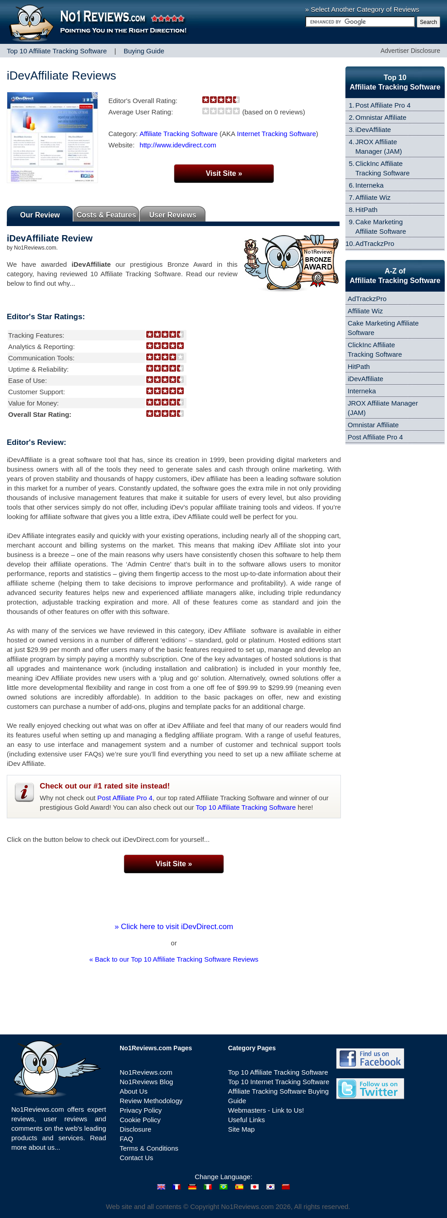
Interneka (369, 185)
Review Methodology (151, 1101)
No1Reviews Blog (146, 1082)
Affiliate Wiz (373, 197)
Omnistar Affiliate (380, 117)
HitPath (366, 209)
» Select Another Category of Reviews (362, 9)
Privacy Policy (141, 1110)
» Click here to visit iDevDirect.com (174, 926)
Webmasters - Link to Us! (266, 1110)
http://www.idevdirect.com (178, 145)
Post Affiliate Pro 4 (125, 798)
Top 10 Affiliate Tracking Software (246, 807)
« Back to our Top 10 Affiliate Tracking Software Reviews (174, 959)
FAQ (126, 1138)
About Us (134, 1091)
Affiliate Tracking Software (179, 133)
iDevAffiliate (373, 129)
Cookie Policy (140, 1120)
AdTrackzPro (374, 243)
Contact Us (136, 1157)
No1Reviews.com (146, 1072)
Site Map (241, 1129)
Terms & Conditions (149, 1148)
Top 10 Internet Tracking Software (278, 1082)
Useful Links (246, 1120)
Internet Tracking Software (276, 133)
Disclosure (135, 1129)
